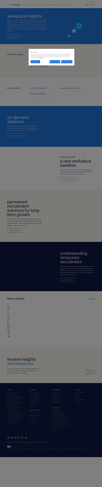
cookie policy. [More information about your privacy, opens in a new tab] (41, 57)
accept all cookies (67, 61)
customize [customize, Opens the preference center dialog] (35, 61)
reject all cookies (54, 61)
